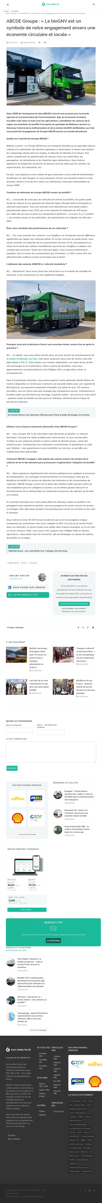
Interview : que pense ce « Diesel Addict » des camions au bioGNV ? (32, 1000)
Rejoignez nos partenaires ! (74, 611)
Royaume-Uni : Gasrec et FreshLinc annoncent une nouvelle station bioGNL (76, 813)
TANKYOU (73, 1164)
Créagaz (72, 1117)
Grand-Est (33, 563)
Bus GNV (57, 1081)
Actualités (14, 11)
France (24, 563)
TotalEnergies (74, 1171)
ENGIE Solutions (75, 1121)
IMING (83, 1140)
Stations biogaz (42, 1094)
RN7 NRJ (84, 1152)
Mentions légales (13, 1196)
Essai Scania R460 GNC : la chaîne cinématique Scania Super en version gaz (77, 829)
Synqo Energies (82, 1160)
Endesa (88, 1117)
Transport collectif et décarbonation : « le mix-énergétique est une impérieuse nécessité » (85, 654)
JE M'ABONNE (53, 941)
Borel (89, 1105)
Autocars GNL (57, 1092)
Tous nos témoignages (38, 1030)
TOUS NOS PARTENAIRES (27, 834)
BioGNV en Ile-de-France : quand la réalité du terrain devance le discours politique (85, 686)
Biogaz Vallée (80, 1105)
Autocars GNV (57, 1086)
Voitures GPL (59, 1111)
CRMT (80, 1117)
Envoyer (12, 768)
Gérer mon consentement (32, 1196)
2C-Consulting (74, 1101)
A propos (11, 1135)
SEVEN (71, 1160)
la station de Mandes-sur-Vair (22, 359)
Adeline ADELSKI (29, 42)
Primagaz (87, 1148)
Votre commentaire (16, 739)
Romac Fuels (74, 1156)
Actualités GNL (43, 1067)
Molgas (89, 1144)
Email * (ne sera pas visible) (47, 726)
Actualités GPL (43, 1061)
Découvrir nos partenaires (74, 604)
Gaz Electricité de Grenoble (80, 1128)
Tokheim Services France (79, 1168)
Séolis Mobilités (87, 1156)
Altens (91, 1101)
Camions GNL (57, 1076)
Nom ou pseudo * (14, 725)
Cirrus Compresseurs (77, 1113)
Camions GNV (57, 1070)
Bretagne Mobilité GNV (78, 1109)
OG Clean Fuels (75, 1148)
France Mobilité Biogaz (78, 1124)
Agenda (42, 1115)
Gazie (79, 1132)
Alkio (84, 1101)
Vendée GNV (87, 1171)
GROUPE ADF (74, 1136)
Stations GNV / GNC (43, 1085)
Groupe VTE (74, 1140)
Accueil (6, 11)
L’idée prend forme (76, 1144)
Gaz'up (72, 1132)
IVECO (90, 1140)
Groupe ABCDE (13, 563)
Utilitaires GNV (57, 1063)
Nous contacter (14, 1139)
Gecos (86, 1132)
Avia (70, 1105)
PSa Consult (74, 1152)
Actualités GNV (43, 1054)
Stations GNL (44, 1090)
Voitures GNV (57, 1057)
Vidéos (42, 1111)
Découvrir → (27, 910)
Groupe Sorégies (88, 1136)
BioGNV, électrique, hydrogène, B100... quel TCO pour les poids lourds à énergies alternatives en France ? (38, 658)
